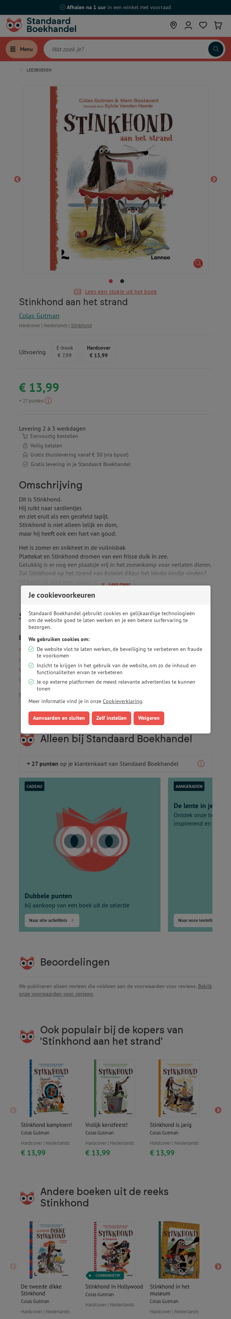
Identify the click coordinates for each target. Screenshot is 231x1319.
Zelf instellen (111, 717)
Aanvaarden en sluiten (59, 717)
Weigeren (149, 717)
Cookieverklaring (122, 701)
